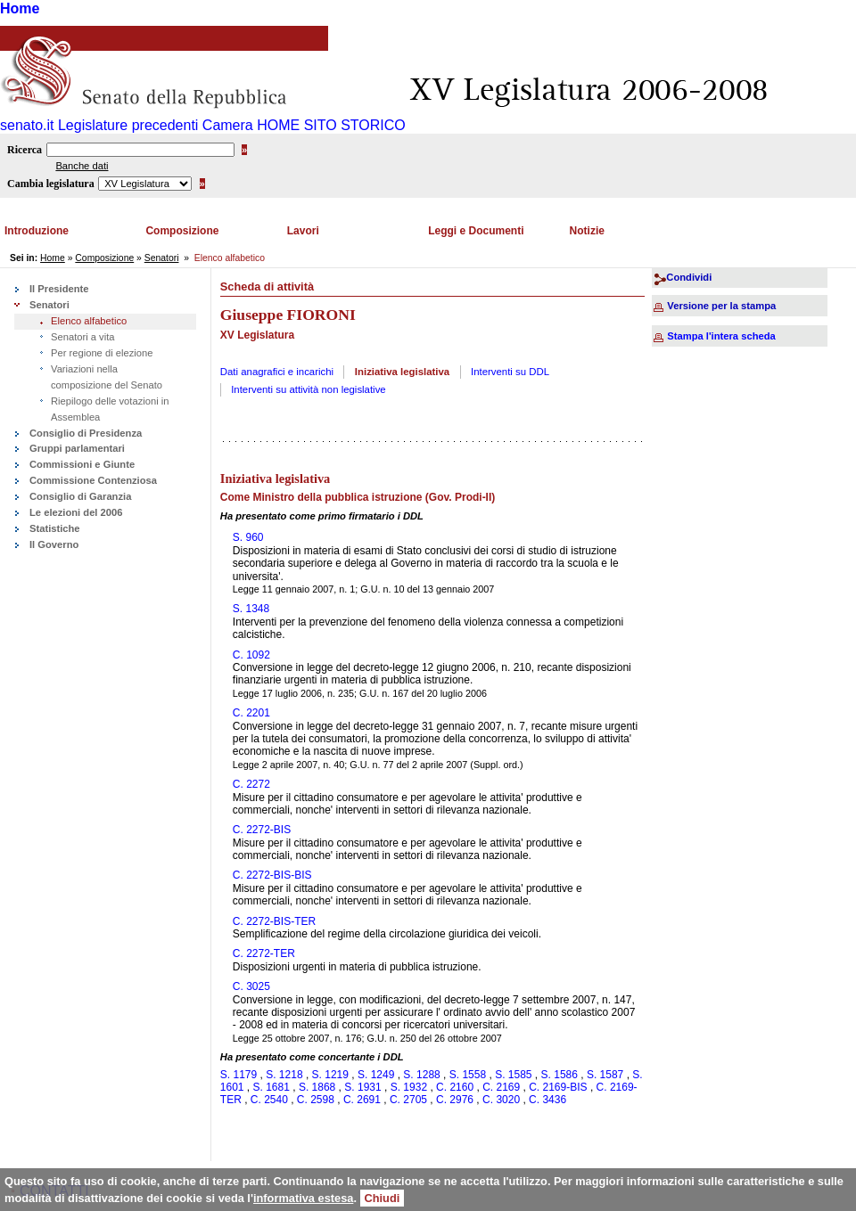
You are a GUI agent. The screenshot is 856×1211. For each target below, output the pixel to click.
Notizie (587, 231)
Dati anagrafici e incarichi (276, 371)
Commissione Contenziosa (93, 480)
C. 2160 (454, 1087)
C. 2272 (251, 784)
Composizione (181, 231)
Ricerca (24, 149)
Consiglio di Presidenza (85, 433)
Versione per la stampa (721, 305)
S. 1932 (409, 1087)
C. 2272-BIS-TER (274, 921)
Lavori (303, 231)
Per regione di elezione (101, 353)
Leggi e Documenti (475, 231)
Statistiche (54, 528)
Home (19, 8)
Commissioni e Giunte (82, 464)
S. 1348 (251, 608)
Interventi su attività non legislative (308, 389)
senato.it (27, 125)
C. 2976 (454, 1099)
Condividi (689, 277)
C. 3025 (251, 986)
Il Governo (53, 544)
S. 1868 (317, 1087)
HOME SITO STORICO (331, 125)
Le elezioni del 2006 (75, 512)
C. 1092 (251, 655)
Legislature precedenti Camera (155, 125)
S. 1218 (284, 1074)
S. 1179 (238, 1074)
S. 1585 (513, 1074)
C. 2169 (501, 1087)
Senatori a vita (83, 336)
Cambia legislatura (51, 183)
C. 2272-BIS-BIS (272, 875)
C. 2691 (362, 1099)
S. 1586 (559, 1074)
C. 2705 (408, 1099)
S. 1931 (362, 1087)
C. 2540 (269, 1099)
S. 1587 (605, 1074)
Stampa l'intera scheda (721, 336)
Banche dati (81, 165)
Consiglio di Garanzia (80, 496)
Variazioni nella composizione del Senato (106, 377)
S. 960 (248, 537)
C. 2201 (251, 713)
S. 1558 (467, 1074)
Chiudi (382, 1198)
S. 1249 (376, 1074)
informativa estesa (303, 1198)
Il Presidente (59, 288)
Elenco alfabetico (89, 320)
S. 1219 (330, 1074)
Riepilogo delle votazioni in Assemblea (110, 409)
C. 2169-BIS (558, 1087)
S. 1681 (271, 1087)
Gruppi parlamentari (77, 448)
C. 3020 (501, 1099)
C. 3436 (547, 1099)
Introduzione (36, 231)
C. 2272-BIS (262, 829)
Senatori (161, 258)
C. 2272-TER (264, 953)
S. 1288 (421, 1074)
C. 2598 (315, 1099)
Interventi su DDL (510, 371)
